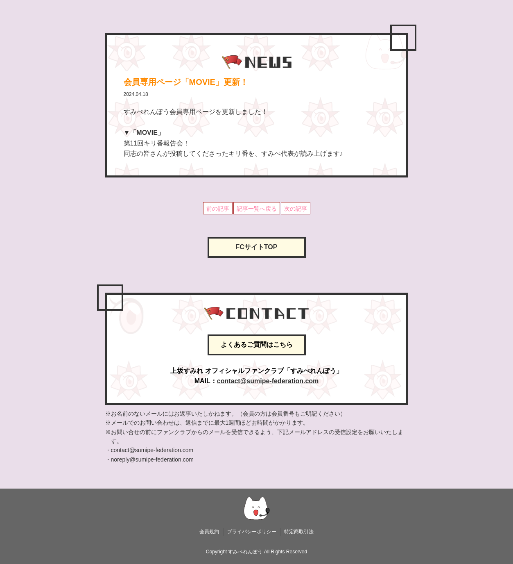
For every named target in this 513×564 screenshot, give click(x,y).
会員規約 (209, 531)
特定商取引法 (299, 531)
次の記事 (295, 208)
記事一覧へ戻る (257, 208)
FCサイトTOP (257, 246)
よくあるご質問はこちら (257, 344)
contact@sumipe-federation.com (268, 381)
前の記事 (217, 208)
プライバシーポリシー (251, 531)
